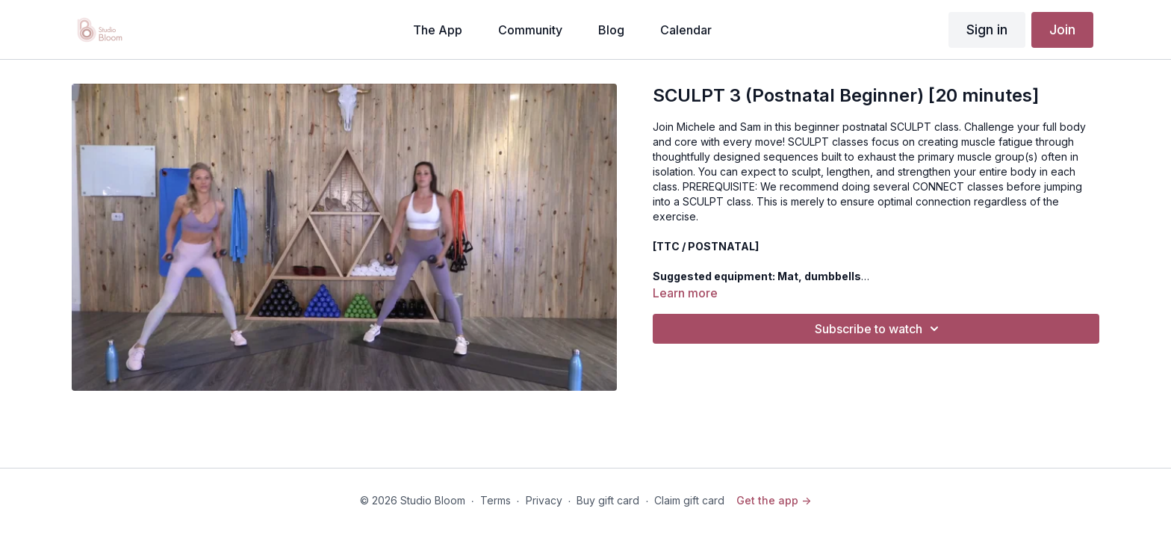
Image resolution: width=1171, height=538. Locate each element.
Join (1062, 29)
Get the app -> (773, 500)
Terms (495, 500)
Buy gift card (608, 500)
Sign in (986, 29)
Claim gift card (689, 500)
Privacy (544, 500)
